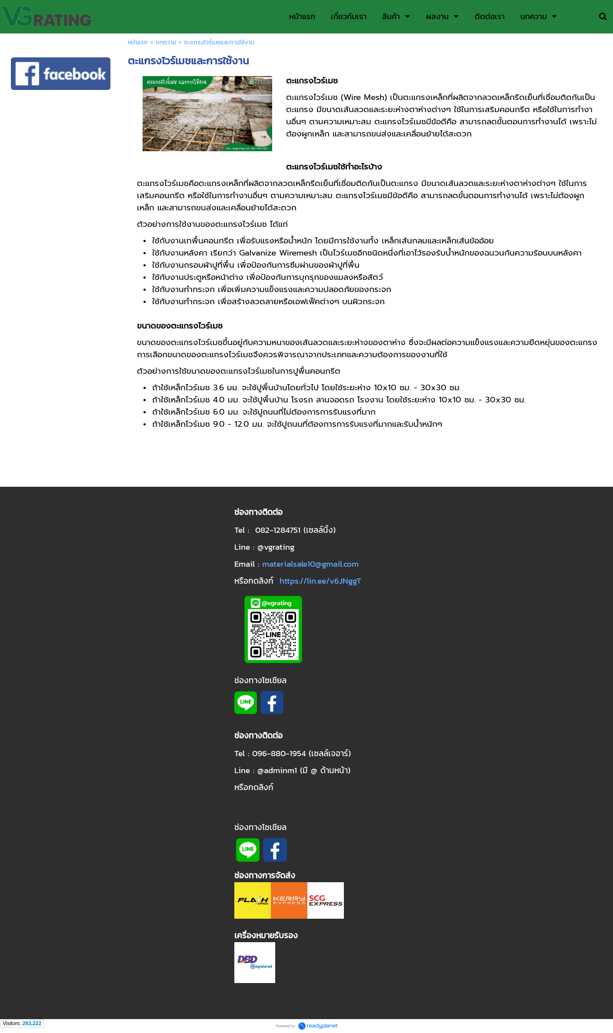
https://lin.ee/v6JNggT (320, 581)
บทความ (166, 42)
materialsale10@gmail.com (310, 564)
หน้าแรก (138, 42)
